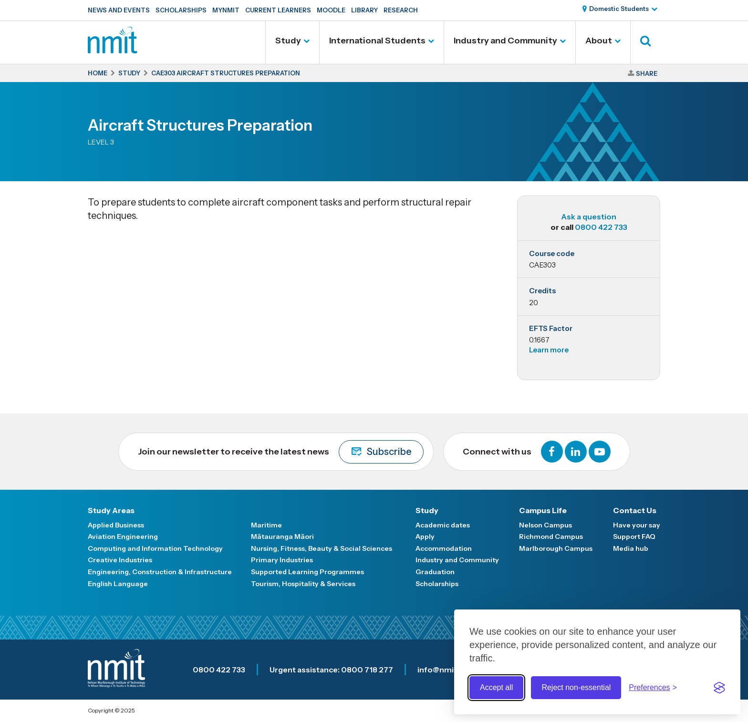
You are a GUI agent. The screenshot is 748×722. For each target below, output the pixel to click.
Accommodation (444, 548)
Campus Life (543, 510)
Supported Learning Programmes (307, 571)
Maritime (266, 525)
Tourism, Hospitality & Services (303, 583)
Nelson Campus (545, 525)
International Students (377, 40)
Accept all (496, 687)
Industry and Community (505, 40)
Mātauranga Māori (282, 536)
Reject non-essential (576, 687)
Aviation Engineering (123, 536)
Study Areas (111, 510)
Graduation (435, 571)
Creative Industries (120, 560)
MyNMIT (225, 10)
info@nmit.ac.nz (447, 669)
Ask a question (588, 216)
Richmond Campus (551, 536)
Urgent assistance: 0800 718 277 (331, 669)
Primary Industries (282, 560)
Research (401, 10)
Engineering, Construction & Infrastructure (160, 571)
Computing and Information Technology (155, 548)
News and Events (119, 10)
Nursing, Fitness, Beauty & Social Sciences (321, 548)
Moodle (331, 10)
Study (288, 40)
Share (646, 73)
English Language (118, 583)
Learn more (549, 349)
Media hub (630, 548)
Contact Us (634, 510)
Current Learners (278, 10)
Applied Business (116, 525)
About (598, 40)
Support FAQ (634, 536)
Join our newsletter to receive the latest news (281, 452)
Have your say (636, 525)
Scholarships (181, 10)
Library (364, 10)
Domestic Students (619, 8)
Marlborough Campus (555, 548)
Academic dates (443, 525)
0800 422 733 (601, 227)
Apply (425, 536)
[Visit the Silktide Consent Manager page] (719, 687)
